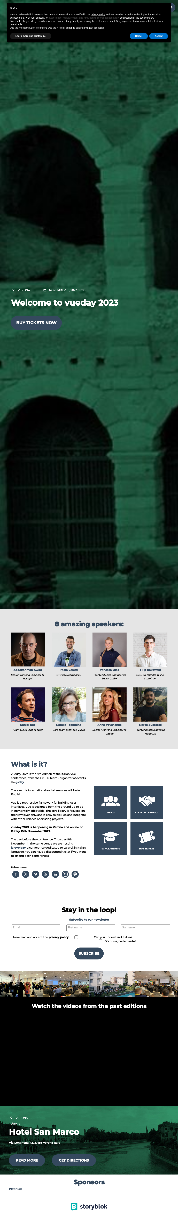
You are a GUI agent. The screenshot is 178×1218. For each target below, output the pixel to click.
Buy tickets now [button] (36, 322)
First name (74, 927)
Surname (128, 927)
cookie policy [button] (146, 17)
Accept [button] (159, 36)
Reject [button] (138, 36)
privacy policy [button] (59, 937)
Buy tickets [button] (146, 848)
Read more (27, 1160)
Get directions (74, 1160)
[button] (28, 657)
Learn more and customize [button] (31, 36)
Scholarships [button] (111, 848)
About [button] (110, 812)
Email (16, 927)
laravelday (18, 847)
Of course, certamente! (120, 941)
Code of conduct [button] (146, 812)
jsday (20, 782)
